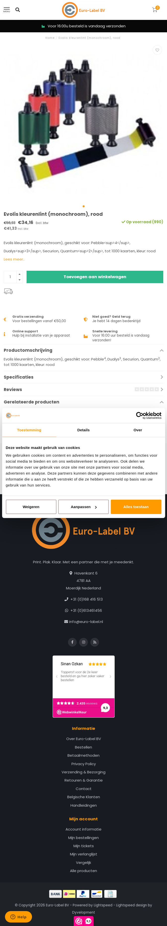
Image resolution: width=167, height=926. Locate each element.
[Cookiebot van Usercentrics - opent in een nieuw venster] (139, 415)
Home (50, 38)
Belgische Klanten (83, 796)
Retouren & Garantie (84, 780)
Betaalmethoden (83, 755)
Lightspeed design (131, 905)
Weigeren (31, 507)
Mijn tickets (83, 845)
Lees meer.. (14, 259)
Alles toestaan (136, 507)
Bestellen (83, 747)
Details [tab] (83, 430)
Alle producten (83, 870)
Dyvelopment (83, 912)
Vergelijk (83, 862)
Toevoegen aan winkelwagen (95, 277)
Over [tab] (138, 430)
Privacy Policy (83, 763)
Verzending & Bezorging (83, 772)
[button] (84, 206)
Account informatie (83, 829)
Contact (84, 788)
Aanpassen (84, 507)
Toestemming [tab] (29, 430)
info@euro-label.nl (86, 621)
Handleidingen (83, 805)
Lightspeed (103, 905)
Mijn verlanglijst (83, 854)
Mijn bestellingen (83, 837)
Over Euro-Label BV (83, 738)
